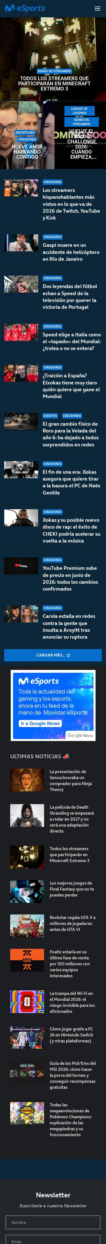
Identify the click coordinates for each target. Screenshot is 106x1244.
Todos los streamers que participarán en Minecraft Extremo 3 (54, 83)
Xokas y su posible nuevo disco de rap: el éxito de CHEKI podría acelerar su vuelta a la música (71, 531)
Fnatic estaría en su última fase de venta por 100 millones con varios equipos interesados (70, 964)
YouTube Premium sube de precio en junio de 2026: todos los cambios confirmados (70, 578)
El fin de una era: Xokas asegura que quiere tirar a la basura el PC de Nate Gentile (71, 489)
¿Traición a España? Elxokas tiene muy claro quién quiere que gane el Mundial (71, 392)
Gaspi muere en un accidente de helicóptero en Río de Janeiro (71, 251)
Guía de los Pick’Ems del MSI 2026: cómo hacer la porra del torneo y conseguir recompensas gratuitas (73, 1075)
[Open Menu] (97, 8)
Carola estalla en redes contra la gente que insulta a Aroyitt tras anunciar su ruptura (69, 626)
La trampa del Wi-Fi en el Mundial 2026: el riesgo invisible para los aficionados (72, 1002)
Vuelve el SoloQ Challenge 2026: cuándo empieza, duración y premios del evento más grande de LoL (82, 144)
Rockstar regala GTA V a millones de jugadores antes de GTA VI (73, 923)
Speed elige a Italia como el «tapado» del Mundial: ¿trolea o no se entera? (72, 342)
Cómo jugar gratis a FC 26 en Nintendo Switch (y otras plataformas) (71, 1035)
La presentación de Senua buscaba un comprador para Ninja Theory (71, 780)
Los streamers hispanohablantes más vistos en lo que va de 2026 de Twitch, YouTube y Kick (71, 204)
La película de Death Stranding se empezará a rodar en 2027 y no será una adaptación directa (72, 819)
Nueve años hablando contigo (27, 152)
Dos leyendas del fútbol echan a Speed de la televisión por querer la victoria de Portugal (70, 297)
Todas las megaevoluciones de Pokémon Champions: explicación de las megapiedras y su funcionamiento (71, 1120)
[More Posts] (53, 655)
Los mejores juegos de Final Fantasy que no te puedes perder (72, 889)
